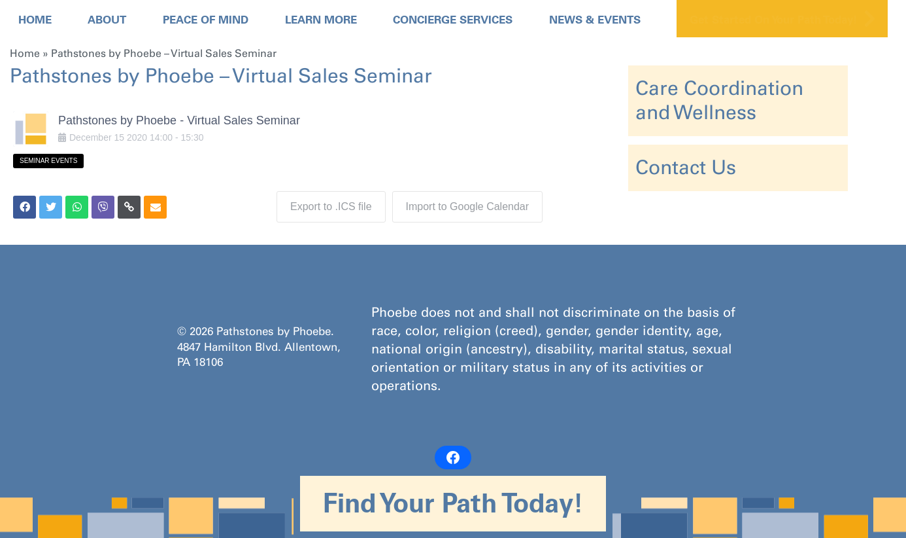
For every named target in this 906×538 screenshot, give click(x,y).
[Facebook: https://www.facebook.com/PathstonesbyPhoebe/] (453, 457)
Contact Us (685, 167)
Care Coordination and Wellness (719, 100)
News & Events (595, 19)
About (107, 19)
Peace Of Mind (205, 19)
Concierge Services (452, 19)
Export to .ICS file (331, 206)
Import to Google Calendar (467, 206)
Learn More (321, 19)
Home (35, 19)
